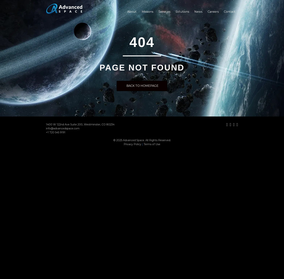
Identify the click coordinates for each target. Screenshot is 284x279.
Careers (213, 11)
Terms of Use (152, 144)
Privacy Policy (132, 144)
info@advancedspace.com (63, 128)
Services (164, 11)
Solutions (182, 11)
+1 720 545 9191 (55, 132)
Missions (147, 11)
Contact (229, 11)
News (198, 11)
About (132, 11)
